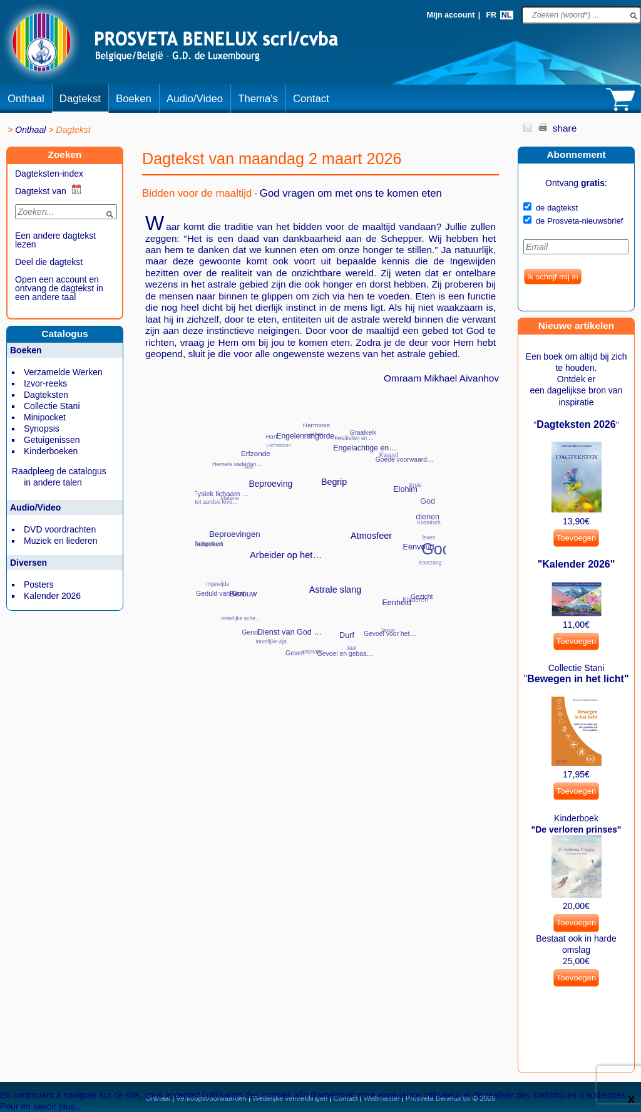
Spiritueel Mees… (379, 588)
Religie (254, 577)
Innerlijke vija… (273, 641)
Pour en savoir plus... (41, 1106)
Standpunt (394, 535)
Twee (311, 477)
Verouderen (272, 563)
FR (491, 15)
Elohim (405, 489)
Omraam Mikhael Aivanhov (441, 378)
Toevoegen (576, 538)
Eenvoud (418, 547)
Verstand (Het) (289, 583)
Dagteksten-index (49, 174)
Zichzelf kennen (308, 567)
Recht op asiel (244, 550)
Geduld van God (220, 593)
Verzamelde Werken (63, 372)
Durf (346, 635)
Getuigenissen (52, 440)
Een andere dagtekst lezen (55, 240)
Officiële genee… (332, 635)
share (565, 128)
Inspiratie (312, 651)
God (436, 549)
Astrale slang (335, 590)
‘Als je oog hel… (341, 527)
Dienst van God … (289, 632)
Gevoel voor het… (390, 633)
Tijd (365, 486)
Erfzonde (255, 453)
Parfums (304, 455)
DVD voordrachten (60, 529)
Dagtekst (80, 99)
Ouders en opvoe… (369, 462)
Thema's (258, 99)
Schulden (273, 599)
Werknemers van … (329, 498)
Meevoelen (227, 566)
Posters (38, 584)
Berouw (243, 593)
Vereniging (265, 537)
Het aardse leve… (215, 502)
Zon (332, 567)
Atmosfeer (371, 536)
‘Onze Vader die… (317, 546)
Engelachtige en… (365, 448)
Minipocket (45, 417)
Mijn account (450, 15)
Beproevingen (234, 534)
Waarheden (360, 575)
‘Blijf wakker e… (318, 525)
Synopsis (41, 428)
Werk (368, 526)
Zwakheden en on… (348, 549)
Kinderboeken (51, 451)
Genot (251, 632)
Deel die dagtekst (49, 262)
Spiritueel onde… (392, 563)
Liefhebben (279, 445)
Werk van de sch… (353, 506)
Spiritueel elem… (356, 607)
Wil (304, 505)
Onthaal (26, 99)
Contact (311, 99)
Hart (271, 436)
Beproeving (270, 484)
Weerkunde (371, 552)
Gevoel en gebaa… (345, 653)
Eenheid (396, 602)
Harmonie (316, 425)
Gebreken (208, 544)
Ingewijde (217, 584)
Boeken (133, 99)
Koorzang (430, 562)
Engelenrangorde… (309, 436)
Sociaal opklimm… (328, 615)
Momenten (267, 620)
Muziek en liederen (61, 541)
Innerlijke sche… (241, 618)
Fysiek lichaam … (221, 493)
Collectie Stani (52, 406)
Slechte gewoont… (299, 612)
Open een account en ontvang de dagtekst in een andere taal (59, 288)
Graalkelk (362, 432)
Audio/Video (195, 99)
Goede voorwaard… (405, 459)
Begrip (334, 482)
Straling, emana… (385, 507)
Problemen (244, 519)
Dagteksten (46, 395)
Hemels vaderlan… (237, 463)
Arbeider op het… (286, 555)
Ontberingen (409, 578)
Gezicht (422, 596)
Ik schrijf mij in (552, 276)
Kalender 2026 (52, 596)
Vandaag (270, 511)
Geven (295, 653)
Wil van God (291, 525)
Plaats (276, 469)
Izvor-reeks (45, 383)
